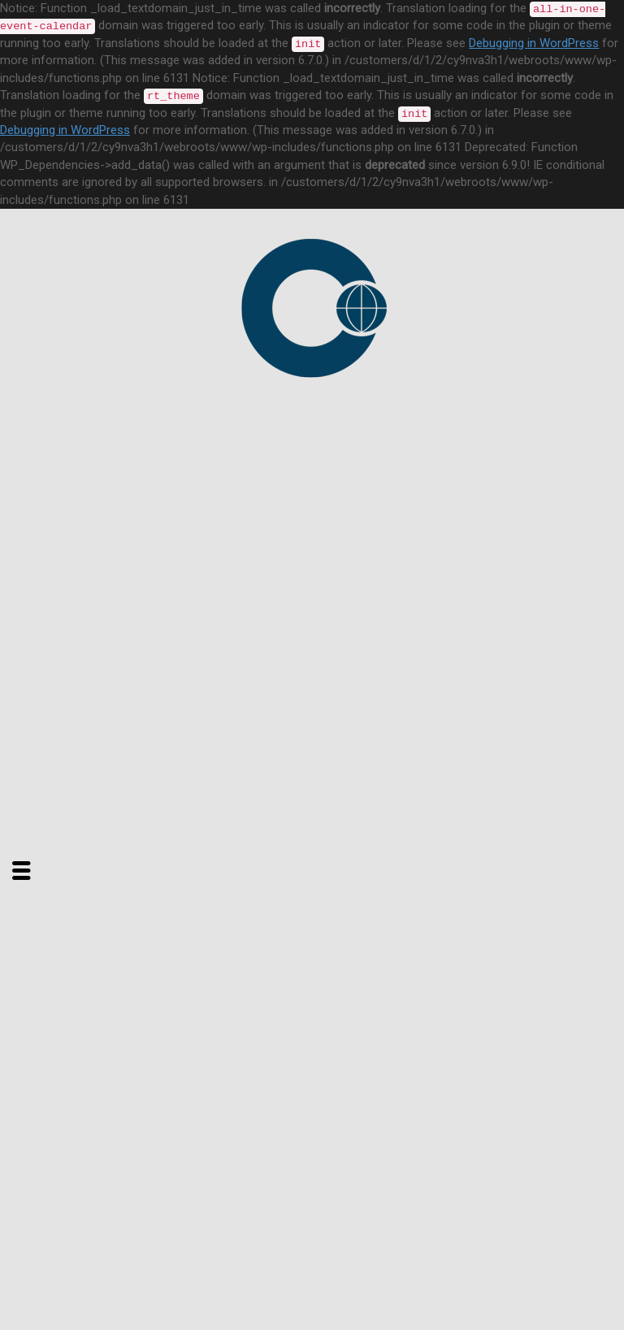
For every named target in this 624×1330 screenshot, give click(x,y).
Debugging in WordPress (534, 43)
